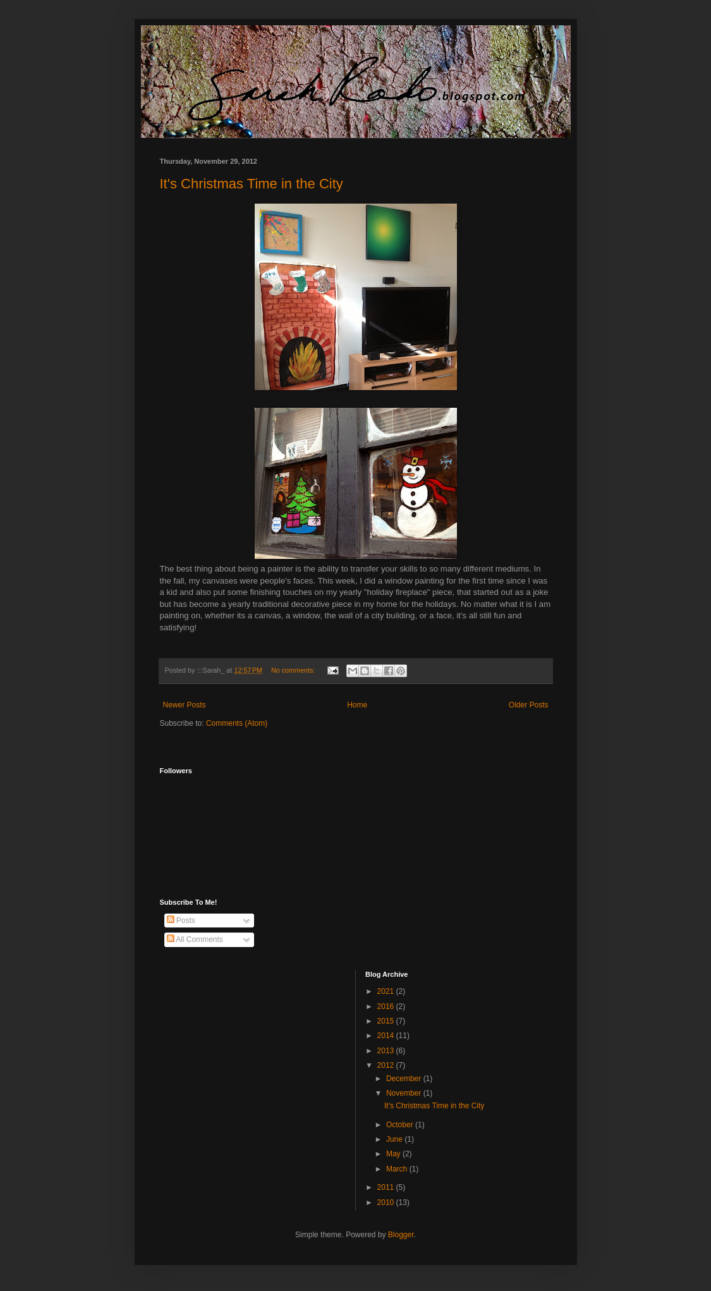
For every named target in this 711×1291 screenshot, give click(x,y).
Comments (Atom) (236, 723)
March (398, 1169)
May (394, 1153)
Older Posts (529, 705)
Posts (181, 920)
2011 (386, 1187)
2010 (386, 1202)
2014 (386, 1035)
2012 (386, 1065)
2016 (386, 1006)
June (395, 1139)
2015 (386, 1021)
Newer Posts (184, 705)
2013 (386, 1050)
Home (357, 705)
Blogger (401, 1234)
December (404, 1078)
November (404, 1093)
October (400, 1124)
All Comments (195, 939)
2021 (386, 991)
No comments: (294, 670)
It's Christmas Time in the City (251, 184)
